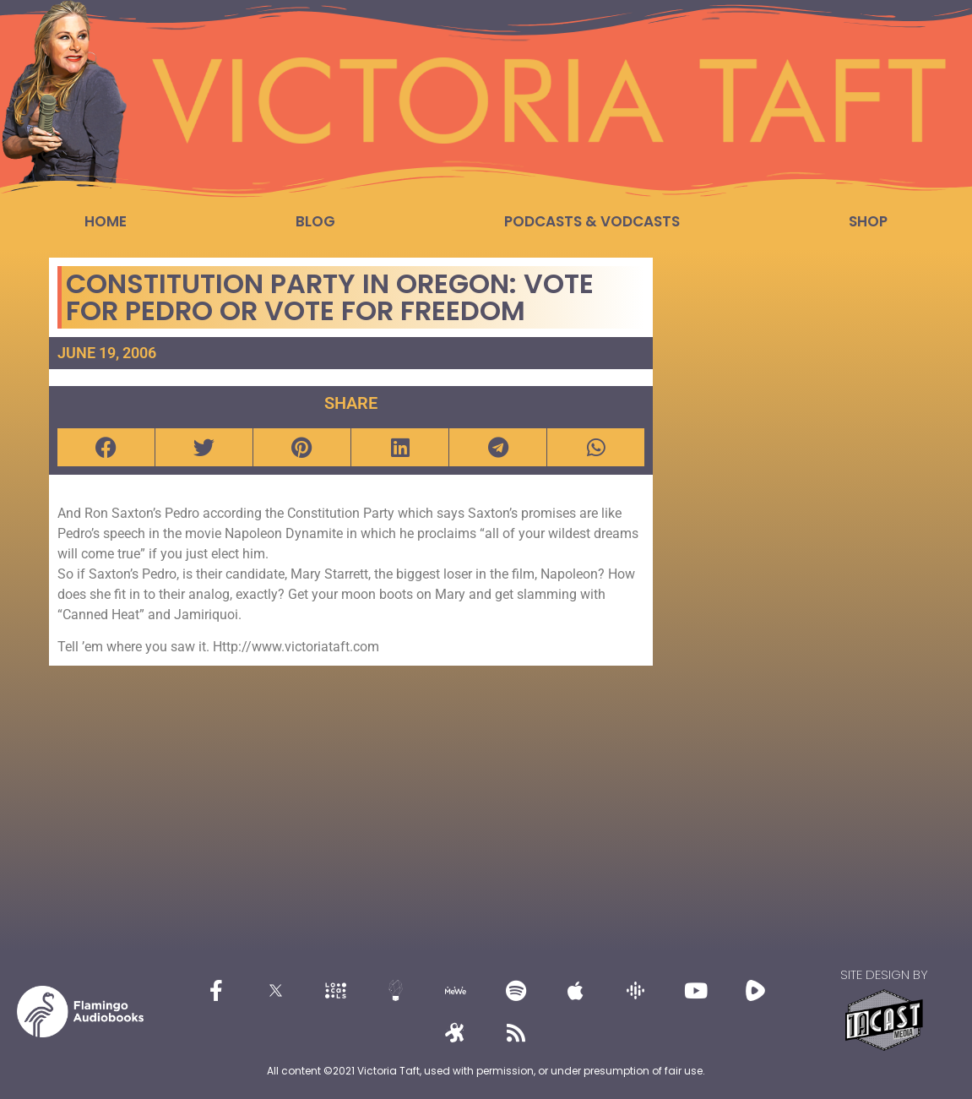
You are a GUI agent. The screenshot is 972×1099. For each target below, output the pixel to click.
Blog (315, 221)
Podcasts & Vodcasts (592, 221)
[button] (106, 447)
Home (105, 221)
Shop (868, 221)
